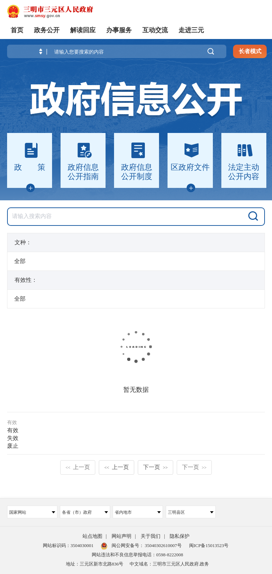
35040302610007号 (163, 545)
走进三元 (191, 30)
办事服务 (119, 30)
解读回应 (83, 30)
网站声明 (121, 536)
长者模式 (250, 51)
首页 (17, 30)
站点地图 (92, 536)
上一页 (78, 467)
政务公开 (47, 30)
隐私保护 (179, 536)
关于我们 (150, 536)
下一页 (155, 467)
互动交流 (155, 30)
